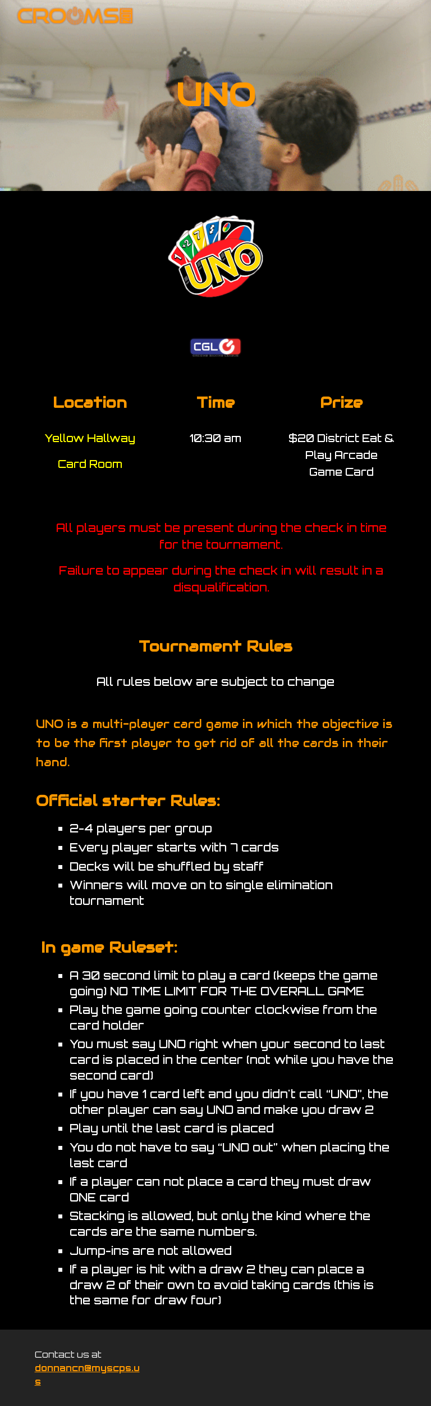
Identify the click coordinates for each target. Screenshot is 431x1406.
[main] (215, 95)
